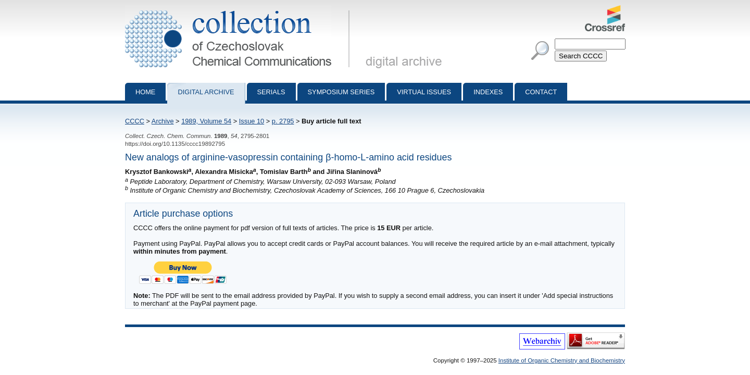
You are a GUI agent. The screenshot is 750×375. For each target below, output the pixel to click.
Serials (271, 92)
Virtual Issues (424, 92)
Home (145, 92)
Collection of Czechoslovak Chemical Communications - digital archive (239, 9)
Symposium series (341, 92)
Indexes (488, 92)
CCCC (134, 121)
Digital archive (206, 92)
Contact (541, 92)
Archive (163, 121)
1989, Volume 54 (206, 121)
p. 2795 (283, 121)
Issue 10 (251, 121)
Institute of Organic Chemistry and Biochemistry (561, 360)
